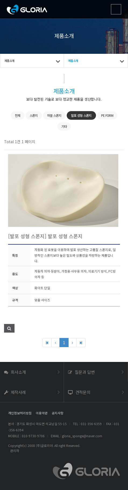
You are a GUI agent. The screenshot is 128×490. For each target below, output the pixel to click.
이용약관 (42, 413)
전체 (17, 115)
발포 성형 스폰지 (81, 115)
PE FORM (107, 115)
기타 (64, 126)
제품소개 (9, 60)
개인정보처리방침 (20, 413)
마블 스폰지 (54, 115)
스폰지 (34, 115)
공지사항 (57, 413)
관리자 (14, 450)
